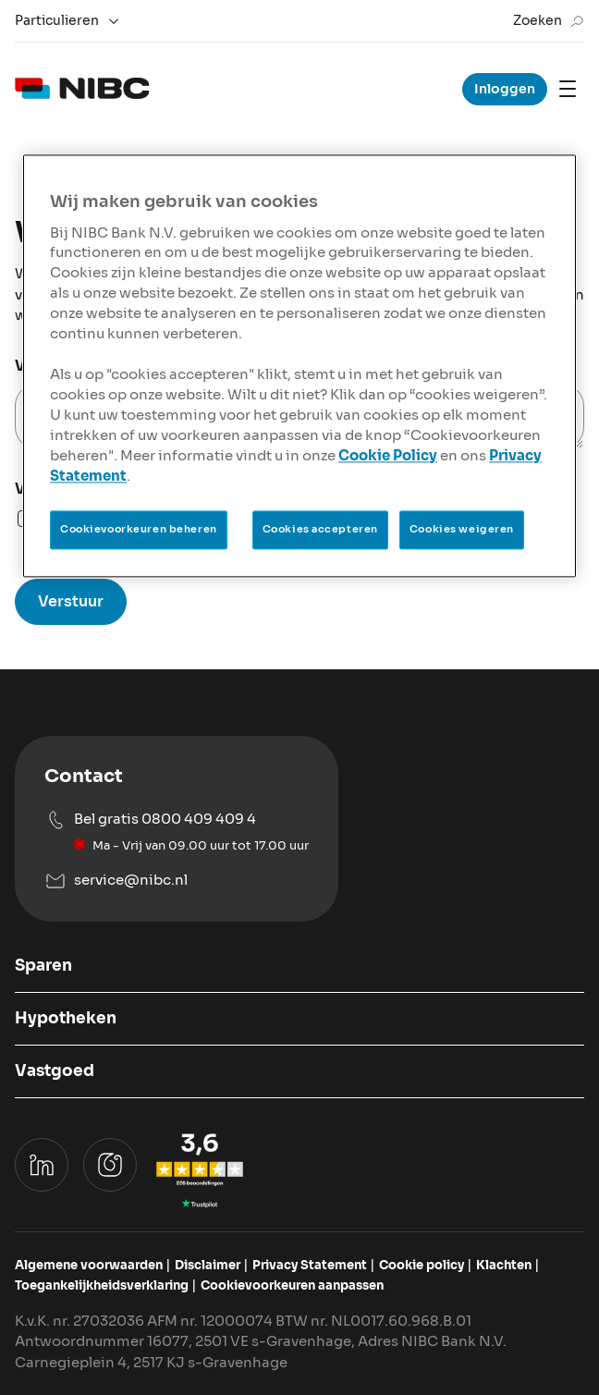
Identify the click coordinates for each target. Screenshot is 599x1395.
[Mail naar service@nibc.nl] (176, 881)
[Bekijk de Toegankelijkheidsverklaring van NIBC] (102, 1286)
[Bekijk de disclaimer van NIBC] (207, 1265)
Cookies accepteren (320, 528)
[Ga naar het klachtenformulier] (504, 1265)
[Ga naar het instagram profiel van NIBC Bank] (110, 1165)
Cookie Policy (387, 455)
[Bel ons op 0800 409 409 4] (176, 832)
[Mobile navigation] (567, 88)
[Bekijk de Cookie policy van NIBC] (421, 1265)
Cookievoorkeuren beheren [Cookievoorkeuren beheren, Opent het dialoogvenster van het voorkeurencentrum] (138, 528)
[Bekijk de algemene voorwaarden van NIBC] (89, 1265)
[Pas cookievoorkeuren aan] (292, 1286)
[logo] (82, 89)
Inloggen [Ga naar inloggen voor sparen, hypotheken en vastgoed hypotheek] (504, 88)
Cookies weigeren (462, 528)
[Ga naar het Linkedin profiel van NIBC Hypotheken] (41, 1165)
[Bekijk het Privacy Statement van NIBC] (309, 1265)
